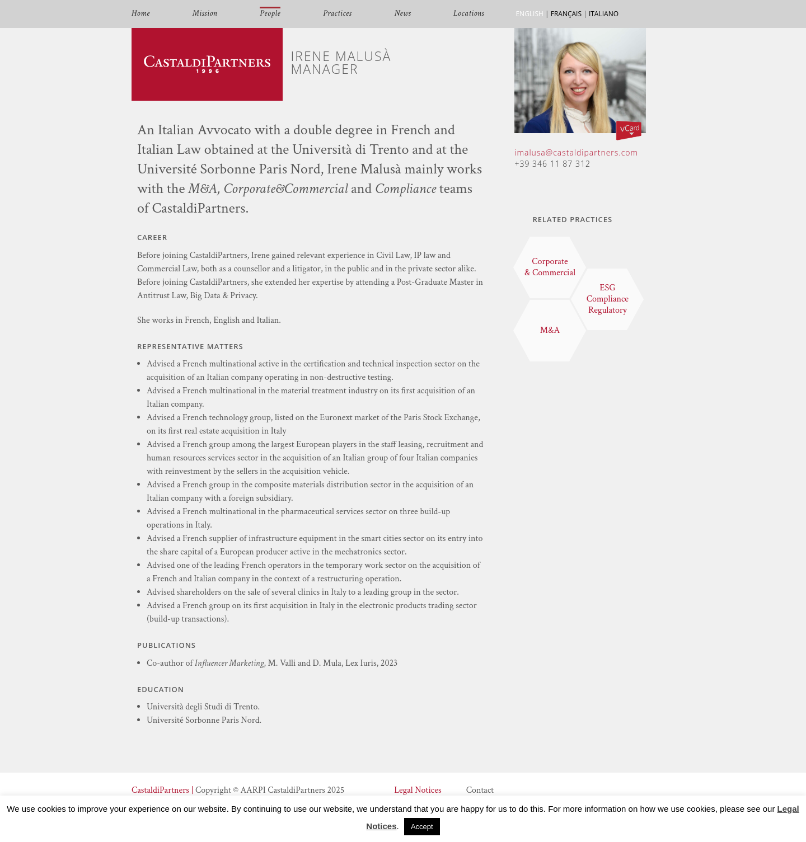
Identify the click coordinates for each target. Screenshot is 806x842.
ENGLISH (529, 13)
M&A (550, 330)
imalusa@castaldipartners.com (576, 152)
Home (141, 13)
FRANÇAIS (566, 13)
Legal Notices (417, 790)
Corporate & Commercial (549, 267)
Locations (468, 13)
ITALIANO (603, 13)
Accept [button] (422, 826)
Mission (205, 13)
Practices (337, 13)
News (402, 13)
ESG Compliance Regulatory (608, 299)
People (270, 13)
